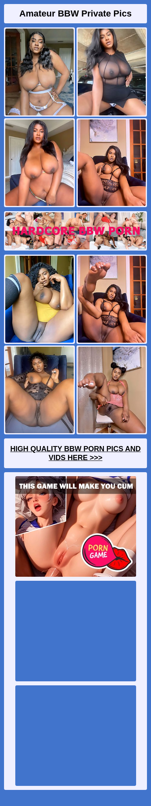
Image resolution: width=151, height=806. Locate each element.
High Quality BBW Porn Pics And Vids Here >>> (75, 453)
